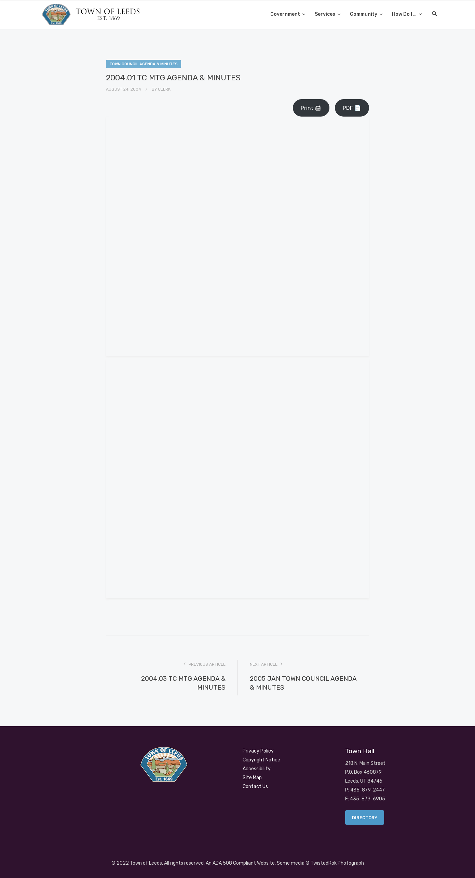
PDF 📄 (352, 108)
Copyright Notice (261, 760)
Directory (364, 817)
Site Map (252, 778)
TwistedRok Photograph (337, 863)
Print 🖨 (311, 108)
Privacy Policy (258, 751)
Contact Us (255, 786)
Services (325, 14)
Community (364, 14)
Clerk (164, 89)
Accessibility (257, 769)
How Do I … (405, 14)
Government (285, 14)
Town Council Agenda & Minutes (143, 64)
